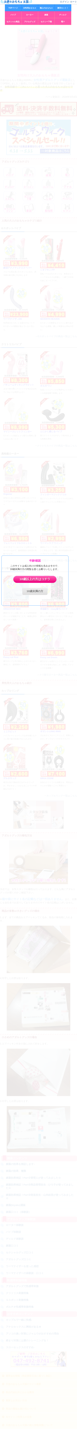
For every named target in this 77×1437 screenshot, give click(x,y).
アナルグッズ (29, 22)
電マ (63, 22)
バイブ (13, 15)
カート (73, 1)
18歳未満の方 (35, 591)
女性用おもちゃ (29, 8)
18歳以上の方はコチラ (35, 579)
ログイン (64, 1)
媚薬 (46, 15)
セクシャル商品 (13, 22)
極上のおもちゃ (46, 8)
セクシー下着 (46, 22)
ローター (29, 15)
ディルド (63, 15)
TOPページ (13, 8)
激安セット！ (62, 8)
